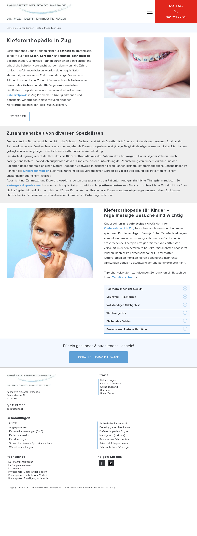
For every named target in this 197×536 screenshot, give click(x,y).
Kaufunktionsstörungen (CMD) (26, 431)
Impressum (14, 468)
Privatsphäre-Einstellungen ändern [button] (27, 472)
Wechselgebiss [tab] (146, 313)
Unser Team (107, 393)
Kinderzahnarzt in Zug (119, 228)
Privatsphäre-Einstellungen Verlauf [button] (27, 475)
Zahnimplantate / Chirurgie (114, 447)
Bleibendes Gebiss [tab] (146, 321)
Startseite (12, 28)
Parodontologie (18, 439)
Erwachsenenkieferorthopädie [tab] (146, 329)
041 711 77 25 (16, 405)
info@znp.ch (15, 409)
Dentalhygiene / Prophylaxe (114, 427)
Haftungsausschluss (19, 465)
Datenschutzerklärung (20, 462)
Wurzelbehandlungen (21, 447)
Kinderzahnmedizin (36, 171)
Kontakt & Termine (110, 383)
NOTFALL (14, 423)
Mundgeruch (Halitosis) (112, 435)
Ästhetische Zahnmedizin (113, 423)
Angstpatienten (18, 427)
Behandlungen (26, 28)
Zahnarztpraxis (17, 95)
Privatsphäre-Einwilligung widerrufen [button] (28, 478)
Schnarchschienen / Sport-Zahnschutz (30, 443)
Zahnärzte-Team (123, 277)
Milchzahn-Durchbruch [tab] (146, 296)
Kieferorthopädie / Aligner (114, 431)
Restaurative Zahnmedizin (114, 439)
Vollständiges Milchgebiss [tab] (146, 305)
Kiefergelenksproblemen (24, 185)
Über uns (105, 390)
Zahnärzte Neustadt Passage (44, 488)
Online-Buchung (109, 387)
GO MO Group (108, 488)
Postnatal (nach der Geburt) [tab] (146, 288)
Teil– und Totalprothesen (113, 443)
